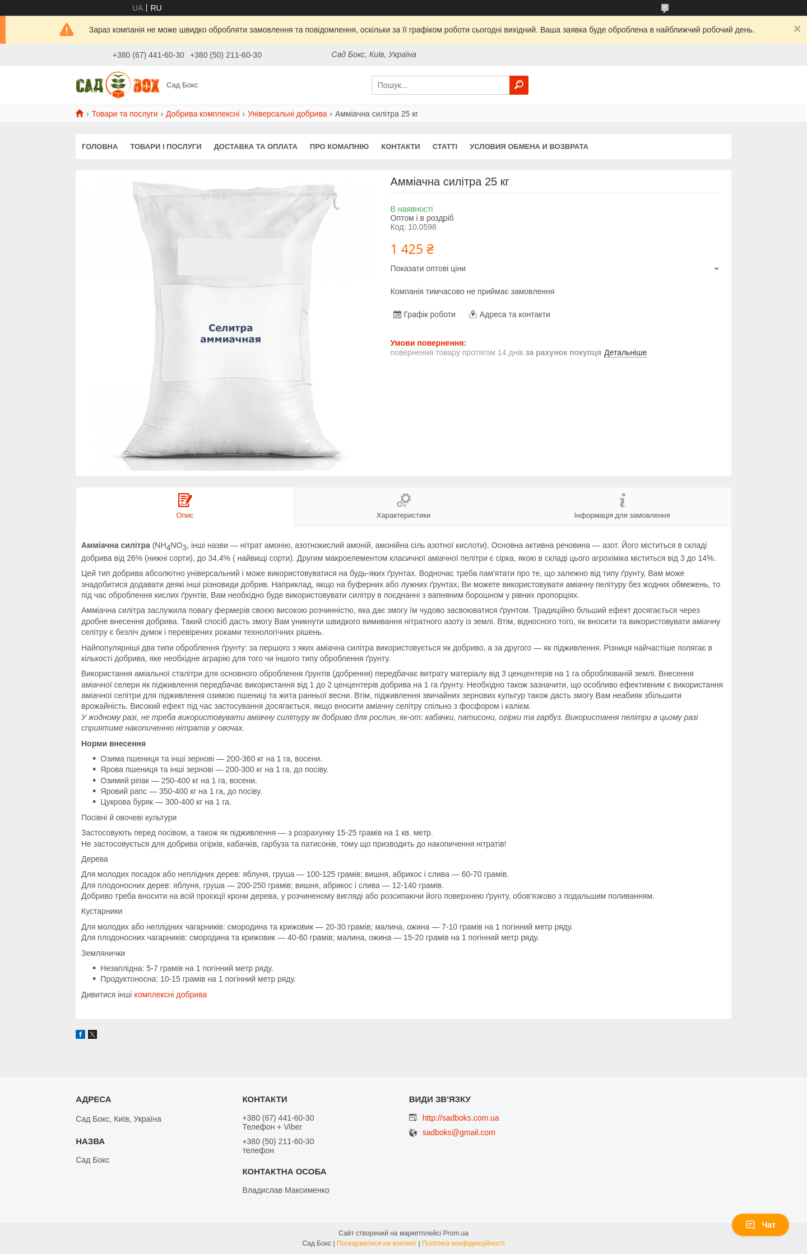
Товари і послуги (165, 146)
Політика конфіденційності (463, 1243)
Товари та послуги (124, 113)
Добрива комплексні (202, 113)
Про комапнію (339, 146)
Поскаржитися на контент (376, 1243)
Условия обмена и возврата (529, 146)
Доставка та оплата (256, 146)
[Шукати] (518, 85)
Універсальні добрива (287, 113)
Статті (445, 146)
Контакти (400, 146)
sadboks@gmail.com (459, 1132)
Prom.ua (456, 1233)
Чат (760, 1225)
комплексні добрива (170, 994)
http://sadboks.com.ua (461, 1117)
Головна (100, 146)
